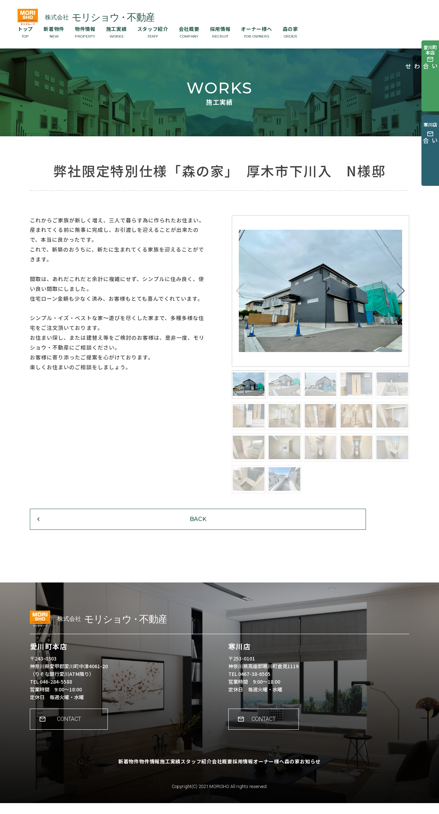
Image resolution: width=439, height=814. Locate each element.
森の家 (290, 32)
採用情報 (220, 32)
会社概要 (189, 32)
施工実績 (116, 32)
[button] (401, 291)
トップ (25, 32)
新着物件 (54, 32)
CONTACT (72, 734)
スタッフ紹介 (152, 32)
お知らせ (339, 777)
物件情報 (85, 32)
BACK (73, 528)
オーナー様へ (256, 32)
